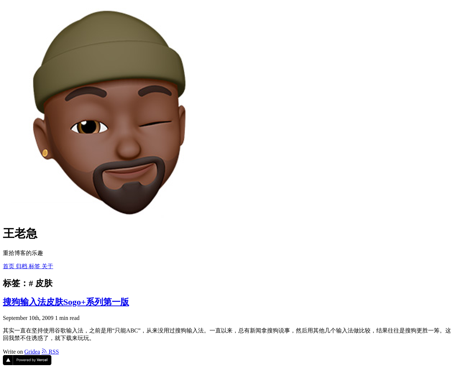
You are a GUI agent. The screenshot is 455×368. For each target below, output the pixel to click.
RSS (50, 352)
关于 (47, 266)
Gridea (32, 352)
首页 (9, 266)
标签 (35, 266)
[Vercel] (27, 363)
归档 (22, 266)
